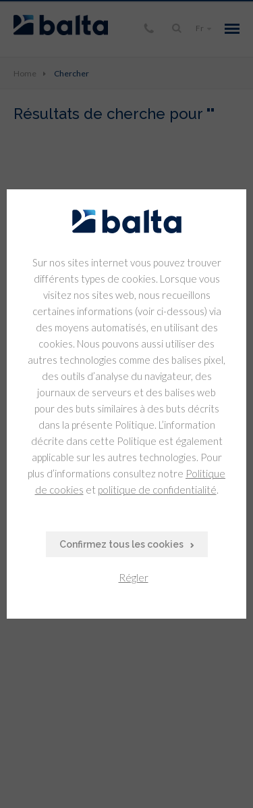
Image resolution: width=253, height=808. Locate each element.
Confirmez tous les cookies (121, 544)
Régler (133, 577)
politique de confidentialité (157, 489)
